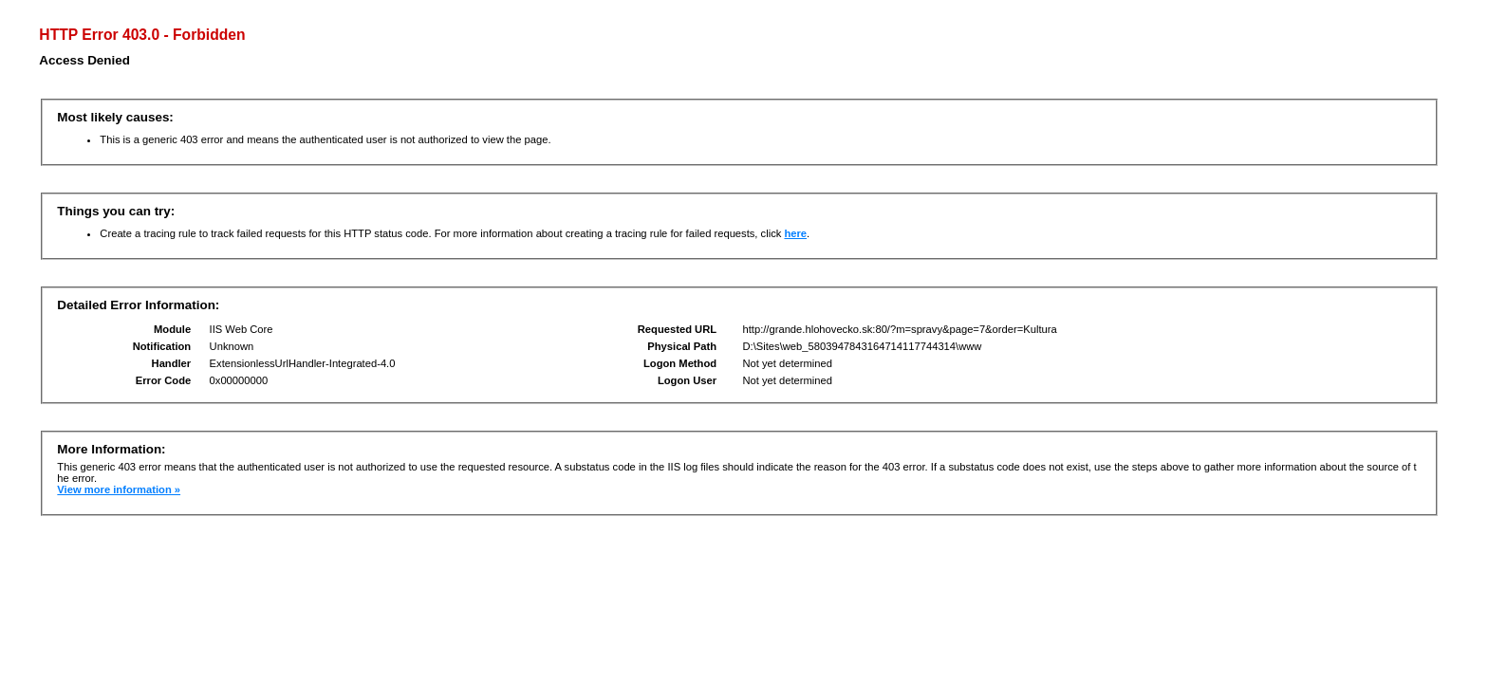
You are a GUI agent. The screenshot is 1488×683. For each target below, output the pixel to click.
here (795, 233)
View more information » (118, 489)
